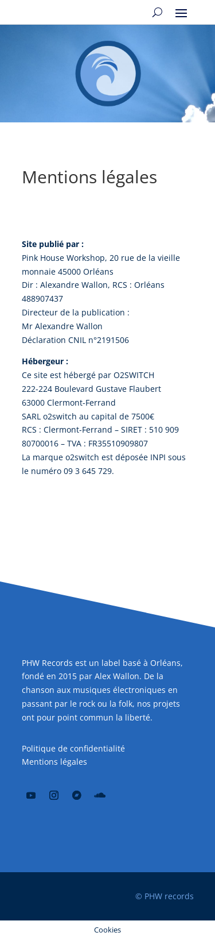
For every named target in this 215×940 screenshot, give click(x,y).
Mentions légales (54, 761)
